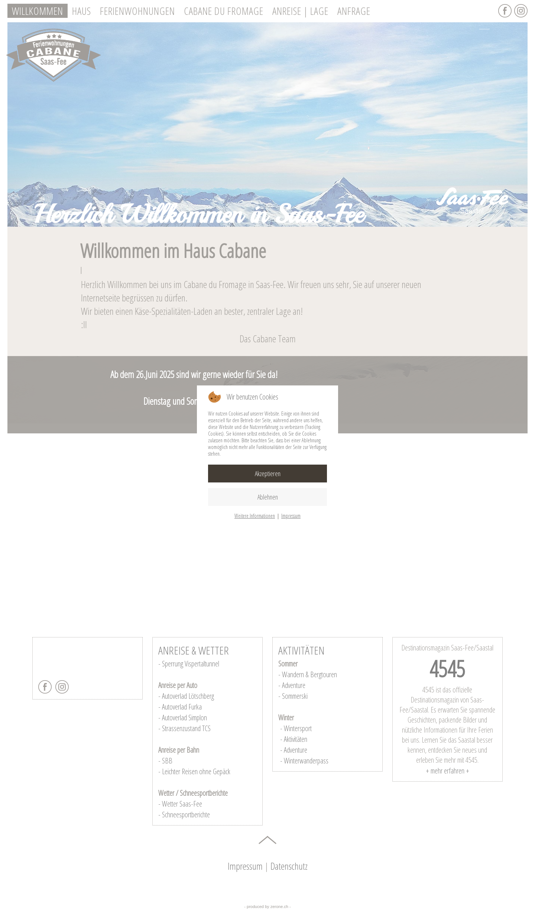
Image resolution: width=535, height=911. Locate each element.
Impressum (291, 515)
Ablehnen (267, 496)
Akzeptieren (268, 473)
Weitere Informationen (254, 515)
